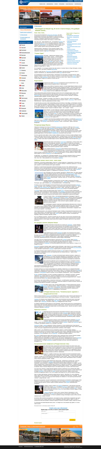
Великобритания (25, 52)
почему (37, 335)
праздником (36, 95)
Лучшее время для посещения (25, 38)
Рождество (48, 153)
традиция (65, 322)
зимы (51, 61)
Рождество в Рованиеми (72, 57)
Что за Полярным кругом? (72, 39)
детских (75, 174)
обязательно (42, 44)
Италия (23, 80)
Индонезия (24, 75)
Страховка (61, 3)
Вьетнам (23, 57)
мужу (62, 250)
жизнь (62, 190)
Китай (22, 85)
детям (45, 90)
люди (41, 187)
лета (60, 61)
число (56, 152)
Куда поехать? (69, 3)
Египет (23, 67)
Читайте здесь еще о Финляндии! (58, 408)
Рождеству (47, 307)
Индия (23, 73)
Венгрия (23, 55)
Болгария (23, 50)
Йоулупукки (54, 69)
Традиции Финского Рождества (73, 60)
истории (74, 77)
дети (55, 113)
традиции (45, 187)
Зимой (65, 181)
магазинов (70, 315)
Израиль (23, 70)
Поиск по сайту (78, 0)
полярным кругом (70, 173)
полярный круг (78, 118)
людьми (48, 177)
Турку (55, 300)
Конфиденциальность (28, 446)
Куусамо (45, 286)
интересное (49, 340)
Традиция (36, 299)
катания (79, 270)
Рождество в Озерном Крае (73, 62)
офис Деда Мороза (52, 131)
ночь (50, 182)
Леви (36, 274)
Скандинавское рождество (72, 50)
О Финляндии (38, 26)
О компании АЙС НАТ (39, 446)
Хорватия (23, 110)
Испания (23, 78)
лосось (57, 213)
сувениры (51, 248)
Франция (23, 108)
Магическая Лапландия (72, 56)
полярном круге (59, 127)
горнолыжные (43, 272)
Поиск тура (42, 3)
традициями (77, 176)
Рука (46, 278)
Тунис (22, 103)
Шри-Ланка (44, 18)
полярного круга (59, 188)
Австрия (23, 47)
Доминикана (24, 65)
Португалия (24, 98)
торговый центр (55, 132)
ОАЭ (22, 95)
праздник (61, 41)
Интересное (78, 3)
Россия (23, 45)
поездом (80, 120)
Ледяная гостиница (71, 49)
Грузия (23, 62)
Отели (56, 3)
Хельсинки (44, 121)
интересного (66, 170)
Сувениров (78, 250)
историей (37, 190)
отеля (57, 207)
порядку (48, 178)
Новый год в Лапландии (52, 34)
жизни (61, 72)
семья (54, 371)
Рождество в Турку (71, 59)
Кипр (22, 83)
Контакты (70, 0)
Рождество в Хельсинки (72, 63)
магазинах (79, 337)
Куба (22, 88)
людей (66, 197)
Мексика (23, 93)
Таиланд (23, 100)
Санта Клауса (58, 148)
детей (74, 75)
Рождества (75, 322)
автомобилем (37, 121)
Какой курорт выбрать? (26, 32)
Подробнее (36, 440)
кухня (48, 187)
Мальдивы (24, 90)
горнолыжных (78, 262)
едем (47, 50)
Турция (23, 105)
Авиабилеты (50, 3)
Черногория (24, 113)
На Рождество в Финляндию (73, 35)
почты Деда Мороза (77, 247)
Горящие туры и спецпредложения (32, 426)
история (77, 127)
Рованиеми (45, 120)
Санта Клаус (69, 54)
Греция (23, 60)
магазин (75, 239)
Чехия (23, 116)
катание (64, 239)
